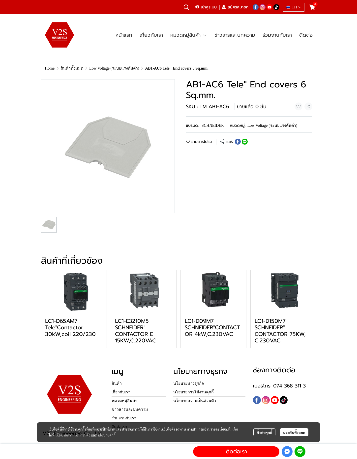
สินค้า (117, 383)
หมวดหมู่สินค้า (124, 400)
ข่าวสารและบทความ (130, 409)
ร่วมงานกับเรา (124, 418)
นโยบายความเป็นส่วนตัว (72, 435)
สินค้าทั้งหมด (71, 68)
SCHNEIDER (213, 125)
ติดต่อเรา (236, 451)
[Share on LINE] (245, 142)
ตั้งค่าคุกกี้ (264, 432)
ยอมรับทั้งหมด (294, 432)
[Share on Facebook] (238, 142)
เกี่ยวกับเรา (121, 392)
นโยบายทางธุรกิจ (188, 383)
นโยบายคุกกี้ (107, 435)
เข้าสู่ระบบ (206, 7)
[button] (186, 7)
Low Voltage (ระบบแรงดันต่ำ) (114, 68)
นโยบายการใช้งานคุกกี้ (193, 392)
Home (50, 68)
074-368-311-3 (289, 385)
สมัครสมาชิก (235, 7)
